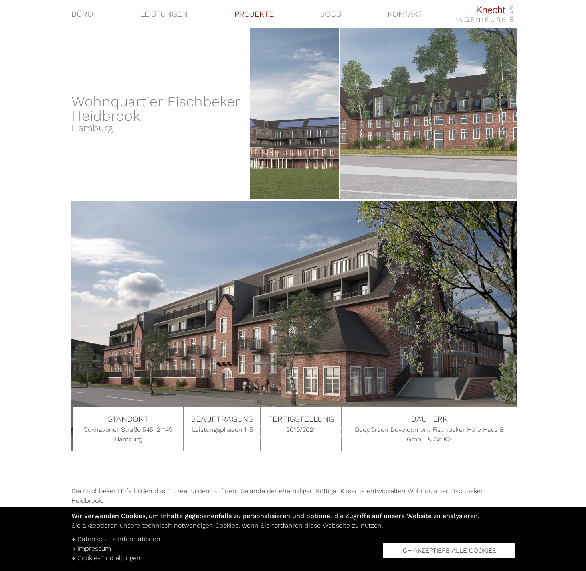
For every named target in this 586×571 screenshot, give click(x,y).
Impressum (91, 548)
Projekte (254, 14)
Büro (82, 14)
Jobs (331, 14)
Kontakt (405, 14)
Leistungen (164, 14)
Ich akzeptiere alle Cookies (449, 550)
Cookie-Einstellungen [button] (106, 558)
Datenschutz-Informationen (115, 539)
